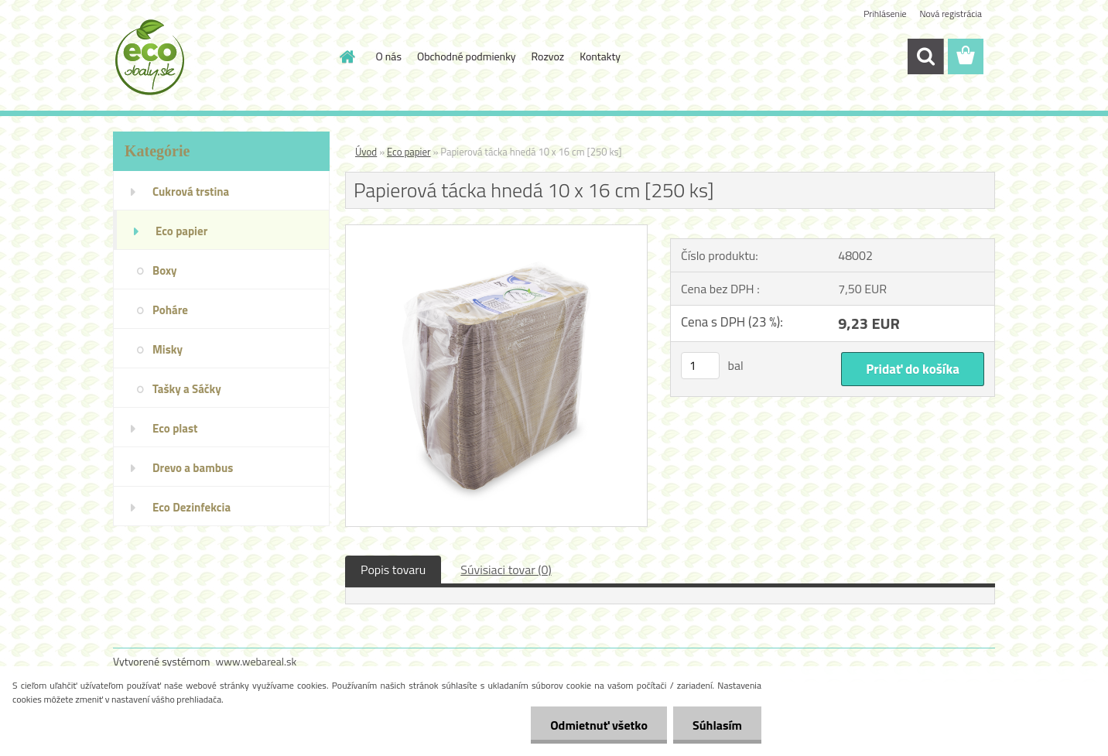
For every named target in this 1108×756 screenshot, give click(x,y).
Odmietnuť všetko (599, 725)
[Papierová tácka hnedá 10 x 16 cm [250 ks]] (496, 231)
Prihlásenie (884, 13)
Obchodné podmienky (466, 56)
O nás (389, 56)
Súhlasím (717, 725)
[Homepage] (346, 56)
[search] (925, 56)
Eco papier (409, 151)
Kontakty (600, 56)
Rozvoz (548, 56)
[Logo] (219, 57)
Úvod (366, 151)
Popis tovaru (393, 569)
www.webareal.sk (256, 661)
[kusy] (700, 365)
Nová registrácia (950, 13)
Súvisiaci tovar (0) (505, 569)
